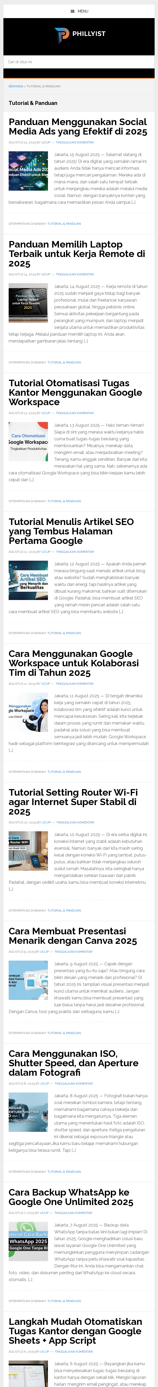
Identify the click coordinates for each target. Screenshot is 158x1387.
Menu (83, 11)
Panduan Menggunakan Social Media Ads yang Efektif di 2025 (78, 126)
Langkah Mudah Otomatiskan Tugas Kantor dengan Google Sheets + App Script (75, 1331)
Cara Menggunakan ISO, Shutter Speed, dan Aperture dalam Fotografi (74, 1063)
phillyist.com (79, 35)
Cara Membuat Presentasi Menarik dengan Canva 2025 (73, 935)
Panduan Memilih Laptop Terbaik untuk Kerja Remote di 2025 (77, 254)
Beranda (16, 86)
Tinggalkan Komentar (75, 142)
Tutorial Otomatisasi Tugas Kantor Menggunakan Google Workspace (75, 392)
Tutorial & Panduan (64, 224)
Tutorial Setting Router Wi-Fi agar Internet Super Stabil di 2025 (73, 802)
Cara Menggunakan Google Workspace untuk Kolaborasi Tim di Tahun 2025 (74, 663)
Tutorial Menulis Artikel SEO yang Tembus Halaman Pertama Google (71, 531)
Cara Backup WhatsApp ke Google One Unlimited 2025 (71, 1197)
